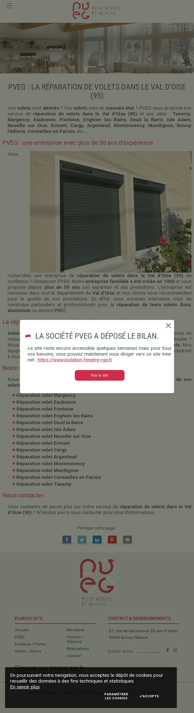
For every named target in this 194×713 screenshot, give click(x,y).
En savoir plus (25, 687)
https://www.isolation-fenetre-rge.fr (75, 360)
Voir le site (99, 375)
